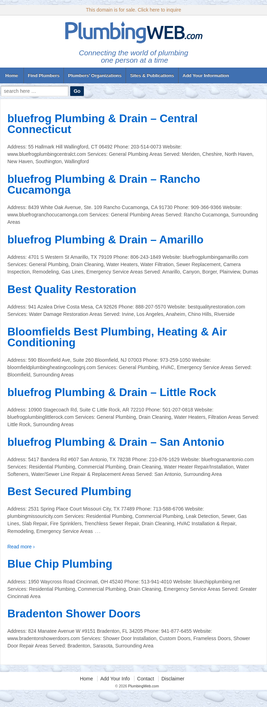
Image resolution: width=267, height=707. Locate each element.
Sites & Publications (152, 75)
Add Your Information (205, 75)
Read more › (21, 546)
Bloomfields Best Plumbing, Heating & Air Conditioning (117, 337)
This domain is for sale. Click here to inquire (133, 10)
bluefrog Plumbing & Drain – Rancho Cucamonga (103, 184)
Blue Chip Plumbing (59, 563)
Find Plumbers (43, 75)
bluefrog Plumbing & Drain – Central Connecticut (102, 124)
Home (11, 75)
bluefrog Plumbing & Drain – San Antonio (115, 442)
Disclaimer (172, 678)
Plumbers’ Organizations (94, 75)
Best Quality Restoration (71, 289)
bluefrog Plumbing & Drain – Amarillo (105, 239)
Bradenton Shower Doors (74, 613)
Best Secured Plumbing (69, 491)
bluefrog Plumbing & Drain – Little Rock (111, 392)
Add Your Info (115, 678)
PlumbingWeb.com (143, 686)
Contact (145, 678)
